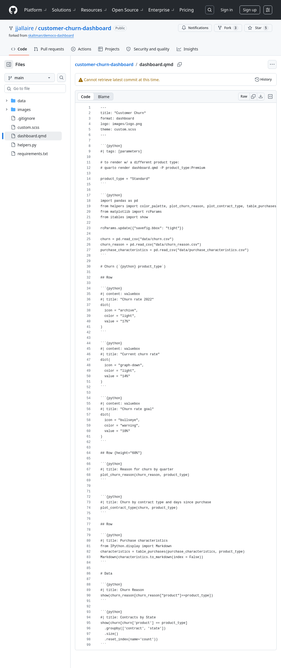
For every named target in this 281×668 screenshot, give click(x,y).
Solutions (64, 10)
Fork (228, 28)
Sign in (227, 9)
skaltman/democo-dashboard (51, 35)
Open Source (128, 10)
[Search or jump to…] (210, 10)
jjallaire (24, 28)
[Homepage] (13, 10)
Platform (35, 10)
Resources (94, 10)
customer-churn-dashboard (74, 28)
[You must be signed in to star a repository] (258, 28)
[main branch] (38, 77)
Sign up (250, 9)
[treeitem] (41, 136)
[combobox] (46, 88)
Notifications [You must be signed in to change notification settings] (195, 27)
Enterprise (161, 10)
